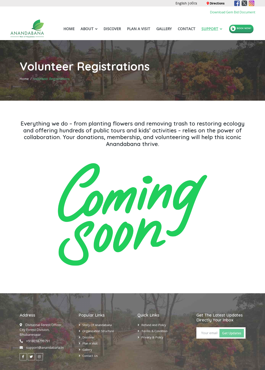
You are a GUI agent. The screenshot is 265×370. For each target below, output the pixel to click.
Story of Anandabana (97, 325)
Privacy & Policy (152, 337)
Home (68, 28)
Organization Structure (98, 331)
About (87, 28)
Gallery (164, 28)
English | (182, 3)
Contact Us (90, 356)
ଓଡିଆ (193, 3)
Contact (186, 28)
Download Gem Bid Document (232, 12)
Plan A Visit (138, 28)
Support (209, 28)
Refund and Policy (153, 325)
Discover (112, 28)
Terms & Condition (154, 331)
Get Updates (231, 333)
